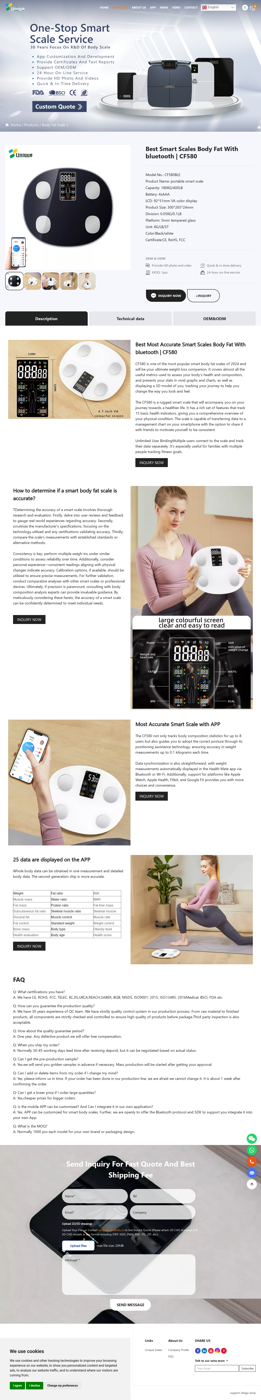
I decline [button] (34, 1385)
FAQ (171, 1356)
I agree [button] (17, 1385)
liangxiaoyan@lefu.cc (111, 1230)
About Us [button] (139, 7)
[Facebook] (198, 1351)
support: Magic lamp (243, 1393)
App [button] (153, 7)
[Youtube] (211, 1351)
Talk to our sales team (211, 1361)
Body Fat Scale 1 (55, 124)
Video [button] (176, 7)
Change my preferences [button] (62, 1385)
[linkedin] (204, 1351)
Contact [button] (191, 7)
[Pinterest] (224, 1351)
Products (31, 124)
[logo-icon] (16, 7)
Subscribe (247, 1368)
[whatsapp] (252, 1147)
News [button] (164, 7)
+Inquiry (203, 295)
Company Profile (178, 1350)
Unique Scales (153, 1350)
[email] (252, 1170)
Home (104, 7)
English (210, 7)
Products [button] (120, 7)
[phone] (252, 1158)
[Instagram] (217, 1351)
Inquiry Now (166, 295)
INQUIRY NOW (151, 462)
